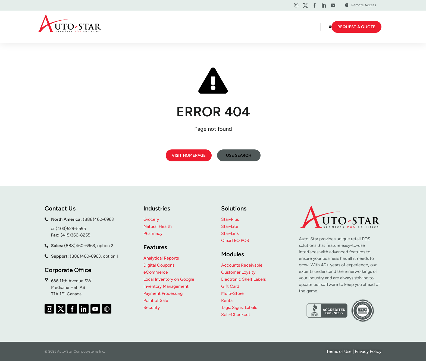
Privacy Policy (368, 351)
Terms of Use (339, 351)
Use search (238, 155)
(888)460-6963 (98, 219)
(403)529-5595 (71, 228)
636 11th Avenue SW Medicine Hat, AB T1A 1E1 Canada (71, 287)
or (53, 228)
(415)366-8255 (75, 235)
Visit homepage (189, 155)
